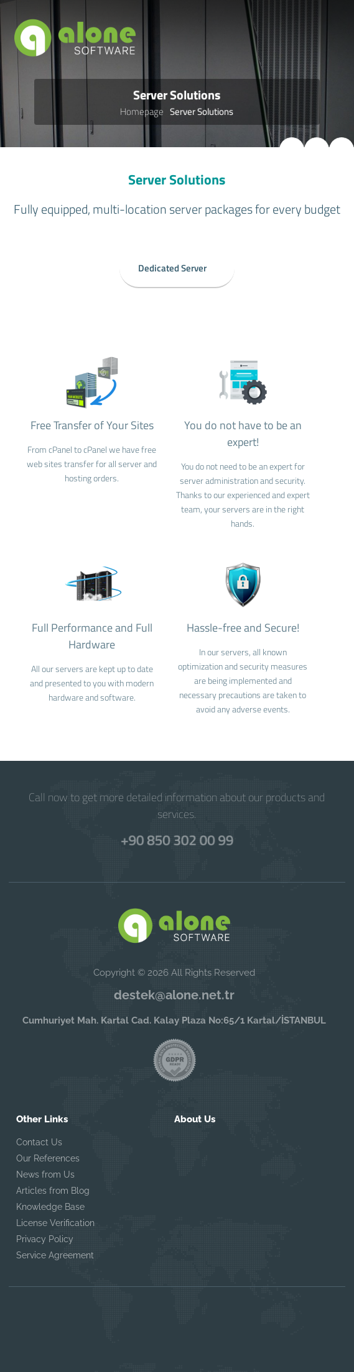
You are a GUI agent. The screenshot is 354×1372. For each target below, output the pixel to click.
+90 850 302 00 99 (177, 840)
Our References (48, 1158)
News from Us (45, 1174)
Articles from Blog (53, 1191)
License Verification (55, 1223)
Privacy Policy (44, 1239)
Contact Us (39, 1142)
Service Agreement (55, 1255)
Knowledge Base (50, 1207)
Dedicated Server (172, 266)
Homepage (142, 111)
